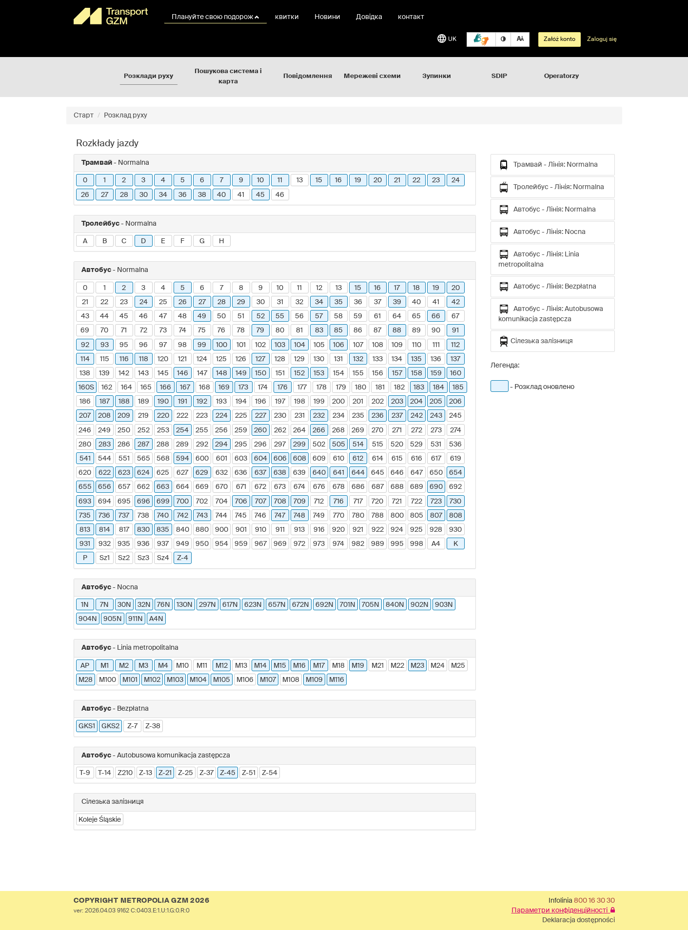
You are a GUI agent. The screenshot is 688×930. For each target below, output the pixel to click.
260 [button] (260, 430)
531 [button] (436, 444)
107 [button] (358, 345)
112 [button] (455, 345)
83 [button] (319, 330)
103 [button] (280, 345)
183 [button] (418, 387)
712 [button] (319, 501)
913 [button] (299, 529)
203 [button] (397, 401)
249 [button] (104, 430)
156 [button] (377, 373)
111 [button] (436, 345)
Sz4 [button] (163, 558)
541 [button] (85, 458)
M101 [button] (130, 680)
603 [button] (241, 458)
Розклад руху (125, 115)
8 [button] (241, 288)
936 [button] (143, 544)
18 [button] (416, 288)
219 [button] (143, 415)
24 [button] (456, 180)
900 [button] (221, 529)
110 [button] (416, 345)
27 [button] (104, 195)
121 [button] (182, 359)
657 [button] (124, 487)
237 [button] (397, 415)
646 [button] (397, 472)
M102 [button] (152, 680)
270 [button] (377, 430)
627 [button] (182, 472)
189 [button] (143, 401)
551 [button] (124, 458)
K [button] (455, 544)
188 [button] (124, 401)
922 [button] (378, 529)
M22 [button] (397, 665)
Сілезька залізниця (535, 341)
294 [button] (221, 444)
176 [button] (282, 387)
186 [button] (85, 401)
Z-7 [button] (132, 726)
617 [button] (436, 458)
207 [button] (85, 415)
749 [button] (319, 515)
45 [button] (260, 195)
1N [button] (85, 604)
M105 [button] (221, 680)
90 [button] (436, 330)
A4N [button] (156, 619)
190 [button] (163, 401)
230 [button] (280, 415)
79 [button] (260, 330)
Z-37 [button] (206, 773)
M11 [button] (202, 665)
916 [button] (319, 529)
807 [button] (436, 515)
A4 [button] (436, 544)
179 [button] (341, 387)
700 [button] (183, 501)
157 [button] (397, 373)
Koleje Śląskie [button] (100, 819)
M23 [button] (417, 665)
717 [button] (358, 501)
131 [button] (338, 359)
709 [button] (300, 501)
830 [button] (143, 529)
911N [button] (135, 619)
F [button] (182, 241)
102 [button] (260, 345)
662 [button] (143, 487)
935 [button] (124, 544)
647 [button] (417, 472)
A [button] (85, 241)
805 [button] (416, 515)
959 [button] (241, 544)
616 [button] (416, 458)
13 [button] (299, 180)
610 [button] (338, 458)
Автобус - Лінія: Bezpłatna (547, 286)
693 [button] (85, 501)
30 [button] (143, 195)
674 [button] (299, 487)
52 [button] (260, 316)
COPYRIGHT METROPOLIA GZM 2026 (142, 900)
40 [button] (221, 195)
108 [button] (377, 345)
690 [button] (436, 487)
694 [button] (104, 501)
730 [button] (455, 501)
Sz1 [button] (104, 558)
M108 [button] (290, 680)
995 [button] (397, 544)
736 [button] (104, 515)
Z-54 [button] (269, 773)
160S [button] (86, 387)
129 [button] (299, 359)
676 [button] (319, 487)
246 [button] (85, 430)
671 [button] (241, 487)
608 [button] (299, 458)
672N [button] (300, 604)
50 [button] (221, 316)
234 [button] (339, 415)
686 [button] (358, 487)
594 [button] (182, 458)
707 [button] (260, 501)
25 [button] (163, 302)
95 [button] (123, 345)
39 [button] (397, 302)
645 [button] (377, 472)
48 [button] (182, 316)
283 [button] (104, 444)
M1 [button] (104, 665)
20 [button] (377, 180)
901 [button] (241, 529)
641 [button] (338, 472)
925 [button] (416, 529)
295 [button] (241, 444)
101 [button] (241, 345)
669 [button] (202, 487)
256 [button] (221, 430)
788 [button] (378, 515)
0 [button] (85, 180)
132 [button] (358, 359)
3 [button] (143, 180)
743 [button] (202, 515)
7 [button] (221, 180)
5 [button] (182, 180)
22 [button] (416, 180)
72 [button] (143, 330)
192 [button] (202, 401)
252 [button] (144, 430)
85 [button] (338, 330)
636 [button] (241, 472)
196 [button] (260, 401)
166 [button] (165, 387)
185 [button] (458, 387)
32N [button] (144, 604)
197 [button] (280, 401)
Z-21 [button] (165, 773)
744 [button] (221, 515)
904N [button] (88, 619)
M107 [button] (268, 680)
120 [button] (162, 359)
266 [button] (319, 430)
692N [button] (324, 604)
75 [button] (202, 330)
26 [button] (85, 195)
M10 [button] (182, 665)
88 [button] (397, 330)
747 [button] (280, 515)
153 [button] (319, 373)
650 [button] (436, 472)
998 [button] (416, 544)
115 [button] (104, 359)
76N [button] (163, 604)
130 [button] (319, 359)
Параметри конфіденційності (563, 910)
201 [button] (358, 401)
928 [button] (436, 529)
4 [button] (163, 180)
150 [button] (260, 373)
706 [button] (241, 501)
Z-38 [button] (152, 726)
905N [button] (112, 619)
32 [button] (299, 302)
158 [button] (416, 373)
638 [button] (280, 472)
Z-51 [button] (249, 773)
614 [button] (377, 458)
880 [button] (202, 529)
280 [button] (85, 444)
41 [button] (240, 195)
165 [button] (146, 387)
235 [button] (358, 415)
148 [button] (221, 373)
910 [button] (260, 529)
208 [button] (104, 415)
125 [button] (221, 359)
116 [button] (124, 359)
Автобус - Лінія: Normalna (547, 209)
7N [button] (104, 604)
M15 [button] (280, 665)
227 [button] (260, 415)
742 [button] (182, 515)
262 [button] (280, 430)
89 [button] (416, 330)
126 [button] (241, 359)
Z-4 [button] (182, 558)
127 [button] (260, 359)
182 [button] (399, 387)
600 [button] (202, 458)
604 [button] (260, 458)
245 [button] (455, 415)
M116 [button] (336, 680)
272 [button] (416, 430)
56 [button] (299, 316)
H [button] (221, 241)
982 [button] (358, 544)
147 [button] (202, 373)
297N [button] (207, 604)
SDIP (499, 76)
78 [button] (241, 330)
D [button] (143, 241)
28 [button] (124, 195)
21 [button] (397, 180)
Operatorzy (561, 76)
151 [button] (280, 373)
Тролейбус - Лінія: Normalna (551, 187)
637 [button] (260, 472)
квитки (287, 17)
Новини (327, 17)
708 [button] (280, 501)
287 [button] (143, 444)
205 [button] (436, 401)
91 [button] (455, 330)
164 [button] (126, 387)
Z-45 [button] (228, 773)
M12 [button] (222, 665)
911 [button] (280, 529)
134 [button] (397, 359)
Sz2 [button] (124, 558)
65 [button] (416, 316)
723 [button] (436, 501)
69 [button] (84, 330)
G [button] (202, 241)
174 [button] (263, 387)
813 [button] (84, 529)
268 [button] (338, 430)
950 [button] (202, 544)
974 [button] (338, 544)
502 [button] (319, 444)
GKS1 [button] (87, 726)
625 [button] (163, 472)
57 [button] (319, 316)
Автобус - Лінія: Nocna (542, 232)
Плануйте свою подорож (215, 17)
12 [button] (319, 288)
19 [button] (357, 180)
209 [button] (124, 415)
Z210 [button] (125, 773)
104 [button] (299, 345)
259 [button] (241, 430)
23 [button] (436, 180)
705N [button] (370, 604)
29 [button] (241, 302)
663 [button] (163, 487)
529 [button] (416, 444)
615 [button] (397, 458)
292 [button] (202, 444)
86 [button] (358, 330)
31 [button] (280, 302)
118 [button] (143, 359)
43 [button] (85, 316)
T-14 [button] (104, 773)
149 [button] (241, 373)
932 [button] (104, 544)
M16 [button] (299, 665)
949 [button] (182, 544)
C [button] (123, 241)
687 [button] (378, 487)
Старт (84, 115)
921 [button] (358, 529)
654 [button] (455, 472)
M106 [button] (245, 680)
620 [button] (85, 472)
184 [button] (438, 387)
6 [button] (202, 180)
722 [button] (416, 501)
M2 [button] (124, 665)
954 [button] (221, 544)
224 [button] (222, 415)
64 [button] (397, 316)
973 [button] (319, 544)
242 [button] (417, 415)
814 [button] (104, 529)
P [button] (85, 558)
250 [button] (124, 430)
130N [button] (185, 604)
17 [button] (397, 288)
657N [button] (277, 604)
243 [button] (436, 415)
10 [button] (260, 180)
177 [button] (302, 387)
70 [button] (104, 330)
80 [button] (279, 330)
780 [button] (358, 515)
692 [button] (455, 487)
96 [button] (143, 345)
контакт (411, 17)
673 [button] (280, 487)
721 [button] (397, 501)
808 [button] (455, 515)
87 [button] (377, 330)
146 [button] (182, 373)
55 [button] (279, 316)
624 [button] (143, 472)
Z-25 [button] (185, 773)
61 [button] (377, 316)
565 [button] (143, 458)
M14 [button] (260, 665)
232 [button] (319, 415)
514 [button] (358, 444)
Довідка (369, 17)
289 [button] (182, 444)
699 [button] (163, 501)
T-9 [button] (84, 773)
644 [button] (358, 472)
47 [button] (163, 316)
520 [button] (397, 444)
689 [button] (416, 487)
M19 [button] (358, 665)
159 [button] (436, 373)
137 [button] (455, 359)
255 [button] (202, 430)
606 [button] (280, 458)
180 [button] (360, 387)
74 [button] (182, 330)
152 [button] (299, 373)
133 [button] (378, 359)
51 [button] (240, 316)
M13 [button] (241, 665)
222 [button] (182, 415)
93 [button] (104, 345)
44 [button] (104, 316)
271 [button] (397, 430)
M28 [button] (86, 680)
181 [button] (380, 387)
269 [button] (358, 430)
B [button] (104, 241)
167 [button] (185, 387)
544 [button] (104, 458)
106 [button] (338, 345)
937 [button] (163, 544)
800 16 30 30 (594, 900)
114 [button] (85, 359)
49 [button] (201, 316)
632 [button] (222, 472)
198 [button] (299, 401)
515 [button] (377, 444)
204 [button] (416, 401)
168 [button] (204, 387)
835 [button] (163, 529)
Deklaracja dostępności (578, 920)
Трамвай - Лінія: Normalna (548, 164)
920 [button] (338, 529)
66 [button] (436, 316)
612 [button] (358, 458)
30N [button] (124, 604)
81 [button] (299, 330)
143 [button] (143, 373)
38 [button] (202, 195)
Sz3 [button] (143, 558)
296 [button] (260, 444)
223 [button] (202, 415)
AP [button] (84, 665)
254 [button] (182, 430)
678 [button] (339, 487)
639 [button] (299, 472)
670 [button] (222, 487)
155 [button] (358, 373)
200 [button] (338, 401)
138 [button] (84, 373)
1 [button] (104, 180)
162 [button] (106, 387)
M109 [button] (314, 680)
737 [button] (123, 515)
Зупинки (436, 76)
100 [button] (221, 345)
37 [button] (377, 302)
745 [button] (241, 515)
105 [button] (319, 345)
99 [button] (201, 345)
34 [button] (163, 195)
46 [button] (279, 195)
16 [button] (338, 180)
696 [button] (143, 501)
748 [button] (299, 515)
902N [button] (420, 604)
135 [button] (416, 359)
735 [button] (85, 515)
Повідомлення (307, 76)
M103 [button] (175, 680)
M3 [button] (143, 665)
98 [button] (182, 345)
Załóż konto (559, 39)
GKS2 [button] (110, 726)
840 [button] (182, 529)
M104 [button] (198, 680)
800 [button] (397, 515)
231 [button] (300, 415)
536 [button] (455, 444)
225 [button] (241, 415)
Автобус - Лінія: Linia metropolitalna (538, 258)
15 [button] (318, 180)
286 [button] (124, 444)
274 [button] (455, 430)
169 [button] (224, 387)
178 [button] (321, 387)
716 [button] (339, 501)
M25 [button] (458, 665)
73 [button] (163, 330)
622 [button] (104, 472)
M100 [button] (107, 680)
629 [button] (202, 472)
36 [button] (182, 195)
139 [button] (104, 373)
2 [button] (124, 180)
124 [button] (202, 359)
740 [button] (163, 515)
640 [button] (319, 472)
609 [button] (319, 458)
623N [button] (253, 604)
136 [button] (436, 359)
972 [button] (299, 544)
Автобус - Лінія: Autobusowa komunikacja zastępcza (550, 313)
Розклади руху (148, 76)
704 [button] (222, 501)
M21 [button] (378, 665)
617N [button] (230, 604)
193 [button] (221, 401)
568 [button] (163, 458)
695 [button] (124, 501)
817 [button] (124, 529)
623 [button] (124, 472)
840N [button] (395, 604)
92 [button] (85, 345)
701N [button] (347, 604)
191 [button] (182, 401)
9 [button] (241, 180)
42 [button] (456, 302)
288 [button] (163, 444)
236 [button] (378, 415)
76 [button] (221, 330)
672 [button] (260, 487)
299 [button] (299, 444)
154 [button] (338, 373)
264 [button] (299, 430)
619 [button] (455, 458)
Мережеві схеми (372, 76)
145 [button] (163, 373)
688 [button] (397, 487)
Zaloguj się (602, 39)
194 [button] (241, 401)
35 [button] (338, 302)
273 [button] (436, 430)
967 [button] (261, 544)
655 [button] (85, 487)
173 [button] (243, 387)
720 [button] (377, 501)
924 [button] (397, 529)
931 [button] (84, 544)
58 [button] (338, 316)
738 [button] (143, 515)
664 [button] (182, 487)
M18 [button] (338, 665)
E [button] (163, 241)
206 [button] (455, 401)
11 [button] (279, 180)
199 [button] (319, 401)
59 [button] (358, 316)
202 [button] (378, 401)
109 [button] (397, 345)
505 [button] (338, 444)
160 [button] (455, 373)
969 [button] (280, 544)
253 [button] (163, 430)
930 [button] (455, 529)
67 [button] (455, 316)
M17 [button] (319, 665)
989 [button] (377, 544)
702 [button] (202, 501)
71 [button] (124, 330)
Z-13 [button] (145, 773)
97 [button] (163, 345)
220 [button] (163, 415)
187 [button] (104, 401)
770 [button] (338, 515)
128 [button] (280, 359)
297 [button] (280, 444)
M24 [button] (438, 665)
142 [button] (123, 373)
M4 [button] (163, 665)
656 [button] (104, 487)
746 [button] (260, 515)
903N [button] (444, 604)
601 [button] (221, 458)
